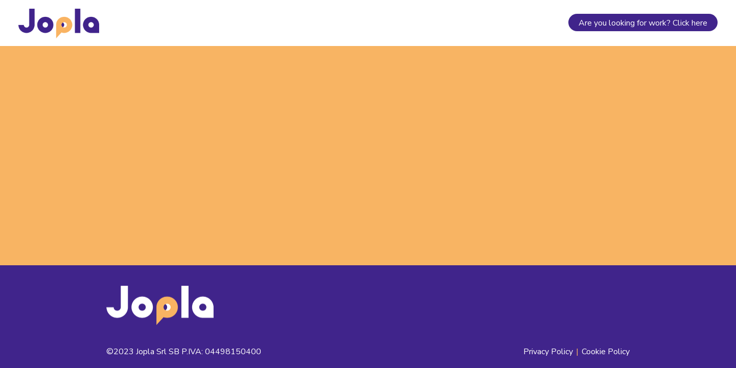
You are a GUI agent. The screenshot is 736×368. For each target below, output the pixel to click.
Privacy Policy (548, 351)
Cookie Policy (606, 351)
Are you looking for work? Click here (643, 23)
